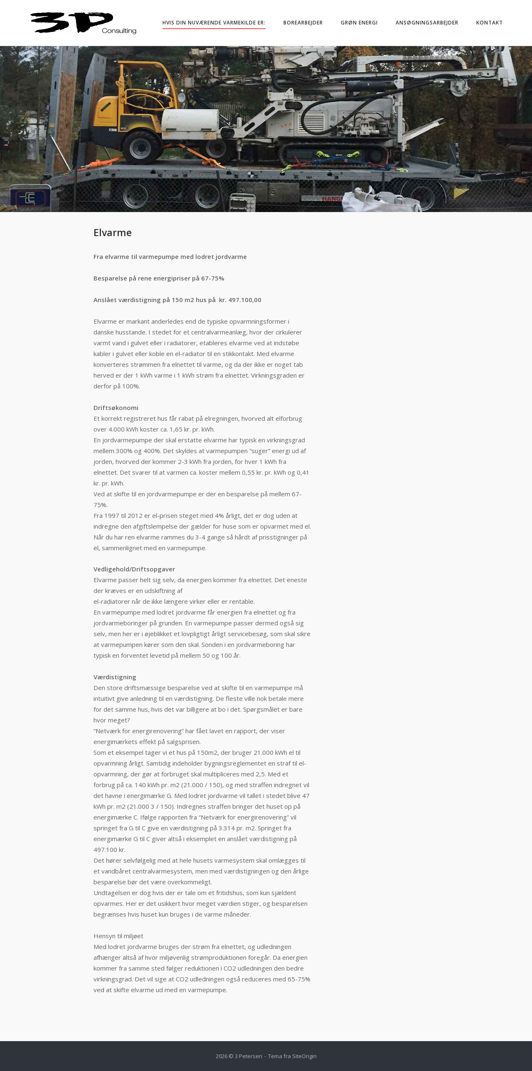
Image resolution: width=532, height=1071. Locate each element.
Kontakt (489, 22)
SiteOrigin (304, 1056)
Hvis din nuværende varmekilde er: (214, 22)
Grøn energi (359, 22)
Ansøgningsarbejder (427, 22)
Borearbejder (303, 22)
